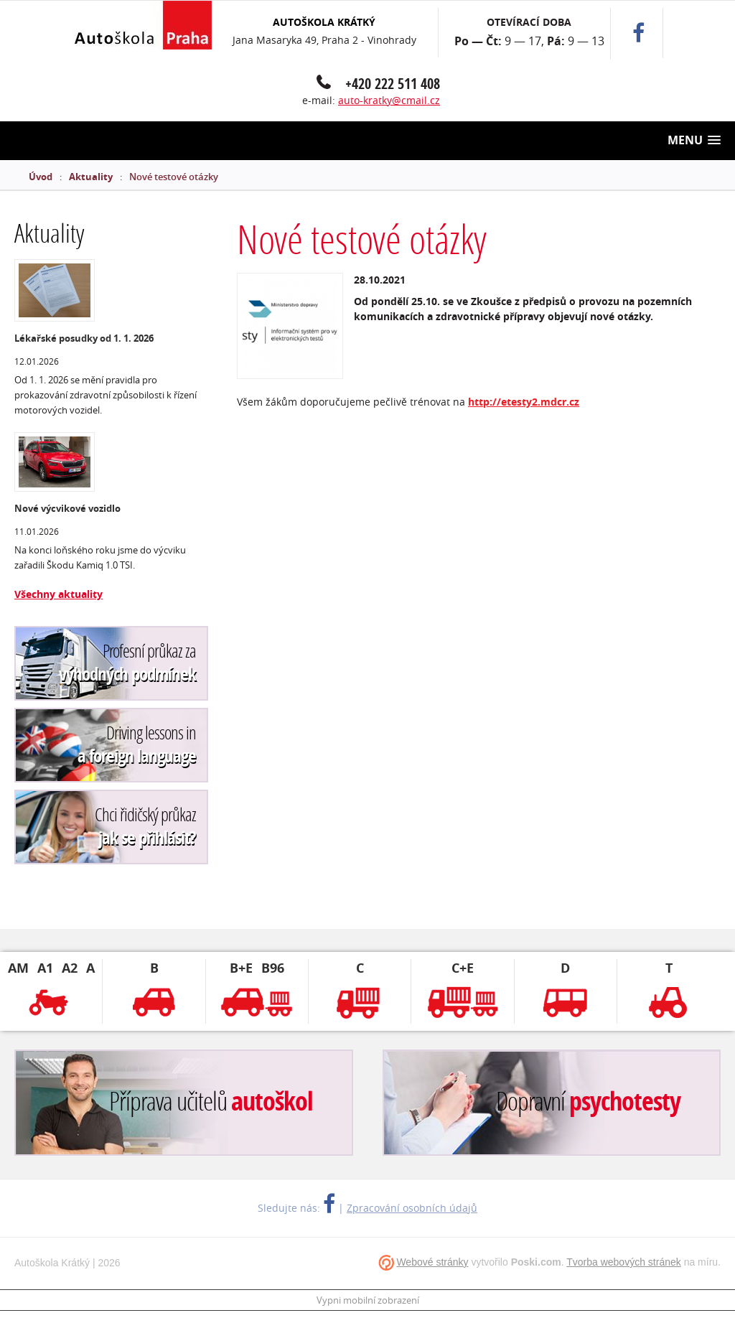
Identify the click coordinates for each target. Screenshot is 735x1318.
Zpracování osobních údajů (412, 1208)
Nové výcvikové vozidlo (67, 508)
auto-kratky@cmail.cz (389, 100)
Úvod (40, 176)
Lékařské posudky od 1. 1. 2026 (84, 338)
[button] (694, 140)
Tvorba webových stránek (623, 1262)
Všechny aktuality (58, 594)
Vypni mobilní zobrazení (368, 1300)
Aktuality (91, 176)
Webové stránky (432, 1262)
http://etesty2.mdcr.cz (523, 401)
